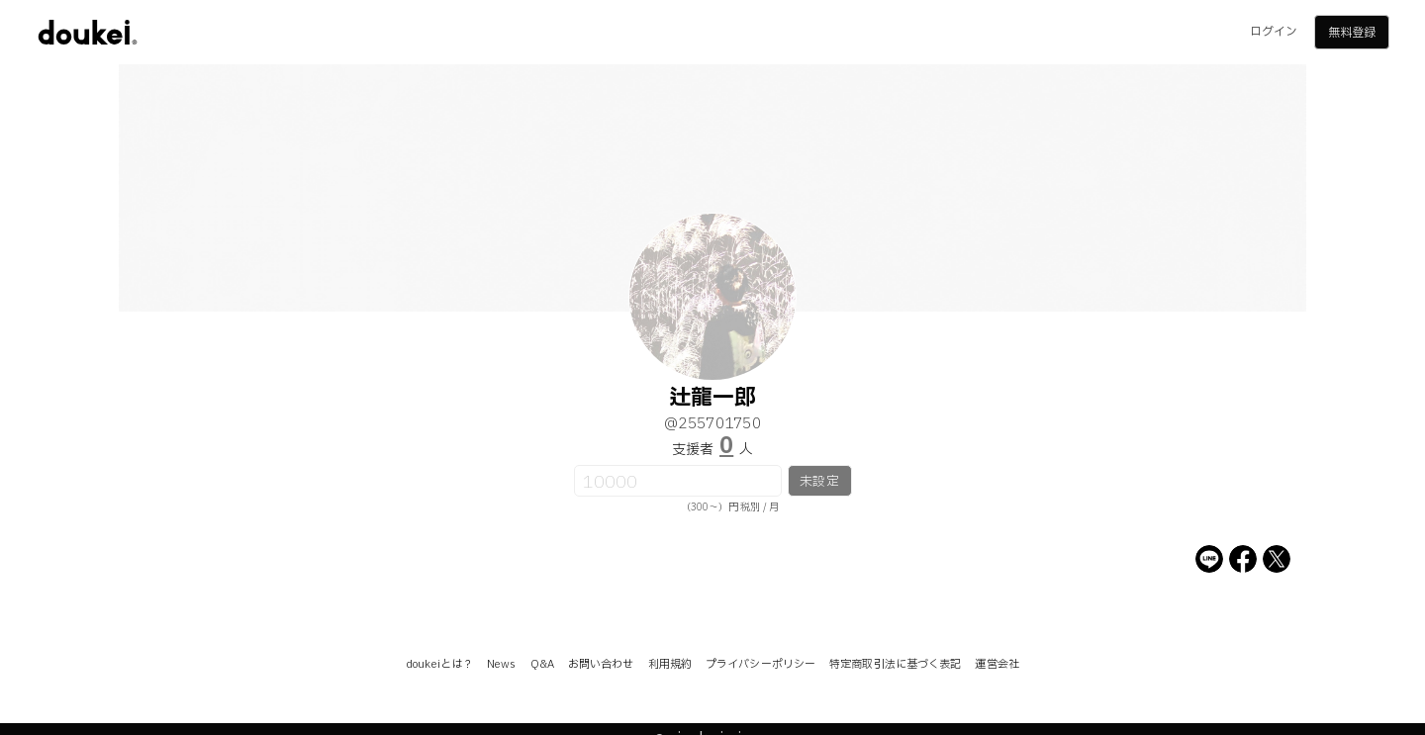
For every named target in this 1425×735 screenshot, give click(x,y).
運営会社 (996, 664)
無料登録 (1352, 33)
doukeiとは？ (439, 664)
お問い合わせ (601, 664)
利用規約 (670, 664)
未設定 (819, 482)
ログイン (1273, 32)
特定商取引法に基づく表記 (895, 664)
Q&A (542, 664)
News (501, 664)
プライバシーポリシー (760, 664)
